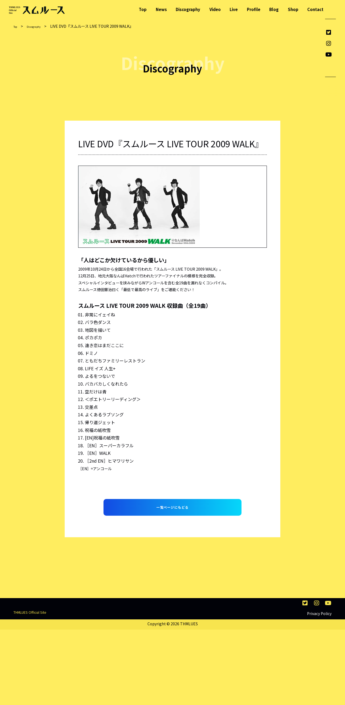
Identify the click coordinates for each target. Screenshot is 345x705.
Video (215, 9)
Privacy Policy (319, 689)
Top (143, 9)
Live (234, 9)
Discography (188, 9)
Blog (274, 9)
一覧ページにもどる (172, 515)
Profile (253, 9)
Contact (315, 9)
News (161, 9)
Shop (293, 9)
